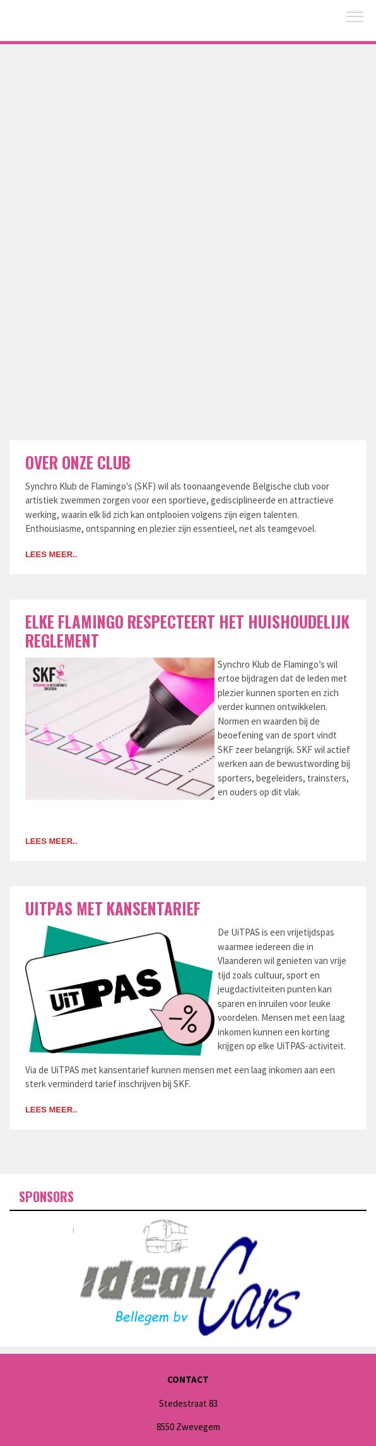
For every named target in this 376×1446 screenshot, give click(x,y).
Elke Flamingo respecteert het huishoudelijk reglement (187, 631)
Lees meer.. (51, 554)
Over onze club (78, 462)
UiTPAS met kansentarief (113, 908)
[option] (188, 1274)
